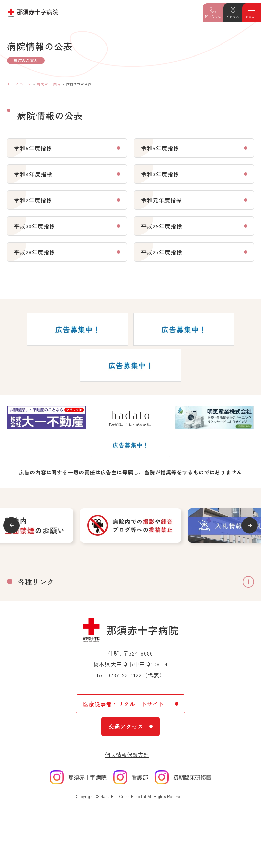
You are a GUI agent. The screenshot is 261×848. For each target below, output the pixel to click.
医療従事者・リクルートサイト (123, 704)
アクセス (232, 16)
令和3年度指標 (160, 174)
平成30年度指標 (34, 226)
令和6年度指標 (33, 148)
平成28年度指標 (34, 252)
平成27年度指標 (161, 252)
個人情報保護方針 (127, 754)
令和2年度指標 (33, 200)
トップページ (19, 83)
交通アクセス (126, 726)
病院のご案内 (49, 83)
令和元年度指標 (161, 200)
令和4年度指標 (33, 174)
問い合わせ (213, 16)
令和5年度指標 (160, 148)
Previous (11, 525)
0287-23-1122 (124, 675)
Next (249, 525)
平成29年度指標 (161, 226)
